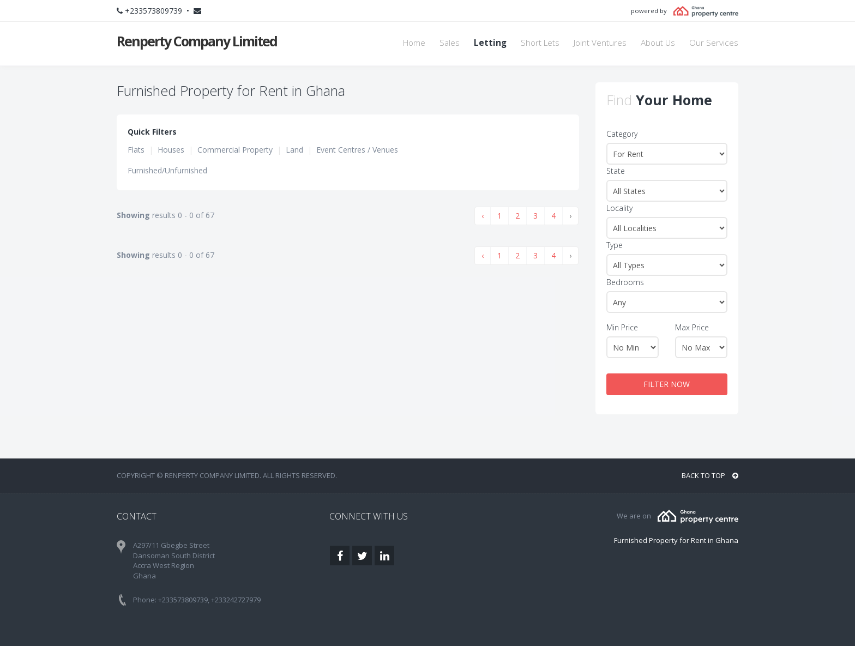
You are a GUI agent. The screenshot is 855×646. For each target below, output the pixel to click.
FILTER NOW (666, 384)
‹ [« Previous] (482, 215)
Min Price (622, 327)
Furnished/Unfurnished (167, 170)
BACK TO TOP (710, 475)
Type (614, 245)
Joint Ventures (600, 43)
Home (414, 43)
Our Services (713, 43)
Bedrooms (625, 282)
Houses (171, 149)
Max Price (692, 327)
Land (294, 149)
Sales (449, 43)
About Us (658, 43)
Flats (136, 149)
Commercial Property (235, 149)
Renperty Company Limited (197, 41)
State (615, 171)
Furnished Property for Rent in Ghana (676, 540)
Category (621, 134)
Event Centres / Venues (357, 149)
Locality (619, 208)
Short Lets (540, 43)
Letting (490, 43)
